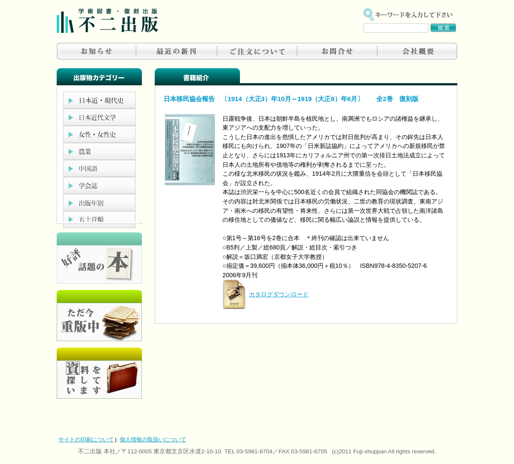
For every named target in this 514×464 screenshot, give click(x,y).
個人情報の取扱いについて (153, 439)
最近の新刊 (177, 51)
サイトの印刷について (86, 439)
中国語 (99, 168)
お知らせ (97, 51)
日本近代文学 (99, 117)
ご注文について (257, 51)
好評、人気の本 (99, 258)
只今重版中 (99, 315)
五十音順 (99, 219)
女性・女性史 (99, 134)
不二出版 (107, 21)
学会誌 (99, 185)
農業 (99, 151)
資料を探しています (99, 373)
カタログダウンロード (279, 294)
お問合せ (337, 51)
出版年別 (99, 202)
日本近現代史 (99, 100)
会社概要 (417, 51)
